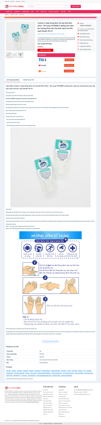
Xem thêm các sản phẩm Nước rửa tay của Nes (53, 34)
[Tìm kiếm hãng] (49, 6)
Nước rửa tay (21, 14)
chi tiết (28, 80)
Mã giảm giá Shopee (48, 412)
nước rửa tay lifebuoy (66, 375)
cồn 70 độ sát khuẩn (19, 373)
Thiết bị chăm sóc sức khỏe (65, 407)
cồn (84, 371)
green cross (9, 375)
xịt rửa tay (24, 375)
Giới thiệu (18, 1)
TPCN (69, 11)
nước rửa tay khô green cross (44, 375)
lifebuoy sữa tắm (56, 371)
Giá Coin (37, 420)
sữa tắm (8, 371)
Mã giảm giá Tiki (47, 407)
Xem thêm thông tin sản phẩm (50, 341)
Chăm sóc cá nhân (63, 403)
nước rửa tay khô (79, 373)
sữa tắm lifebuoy (46, 371)
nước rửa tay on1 (89, 373)
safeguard (25, 371)
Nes (41, 34)
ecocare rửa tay (56, 375)
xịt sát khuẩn (9, 373)
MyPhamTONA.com (48, 423)
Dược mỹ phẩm (62, 396)
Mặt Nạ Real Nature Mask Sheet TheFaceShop (21, 378)
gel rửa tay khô (31, 375)
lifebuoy (31, 371)
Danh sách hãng (47, 401)
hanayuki (89, 371)
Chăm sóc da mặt (63, 392)
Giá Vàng (28, 420)
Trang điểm (25, 11)
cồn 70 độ (74, 371)
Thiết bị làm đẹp (63, 409)
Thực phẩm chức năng (64, 405)
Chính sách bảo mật (48, 392)
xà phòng (19, 371)
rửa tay (27, 373)
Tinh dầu (63, 11)
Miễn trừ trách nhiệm (48, 396)
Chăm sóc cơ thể (14, 14)
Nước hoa (43, 11)
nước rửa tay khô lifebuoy (44, 373)
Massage (21, 228)
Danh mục (12, 1)
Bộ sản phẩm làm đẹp (64, 412)
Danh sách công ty (47, 403)
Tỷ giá (14, 420)
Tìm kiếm (75, 6)
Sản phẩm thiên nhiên (64, 398)
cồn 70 (69, 371)
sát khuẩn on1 (17, 375)
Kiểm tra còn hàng (45, 50)
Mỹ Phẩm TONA (58, 423)
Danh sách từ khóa (47, 405)
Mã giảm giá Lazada (48, 409)
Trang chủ (7, 1)
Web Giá (33, 420)
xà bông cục (38, 371)
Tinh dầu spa (62, 416)
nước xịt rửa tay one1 (56, 373)
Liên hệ (23, 1)
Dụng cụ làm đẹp (53, 11)
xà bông (14, 371)
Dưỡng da (17, 11)
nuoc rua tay (33, 373)
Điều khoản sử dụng (48, 394)
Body (32, 11)
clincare (80, 371)
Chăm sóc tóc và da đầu (64, 401)
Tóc (37, 11)
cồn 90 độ (63, 371)
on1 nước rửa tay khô (68, 373)
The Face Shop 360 (20, 420)
